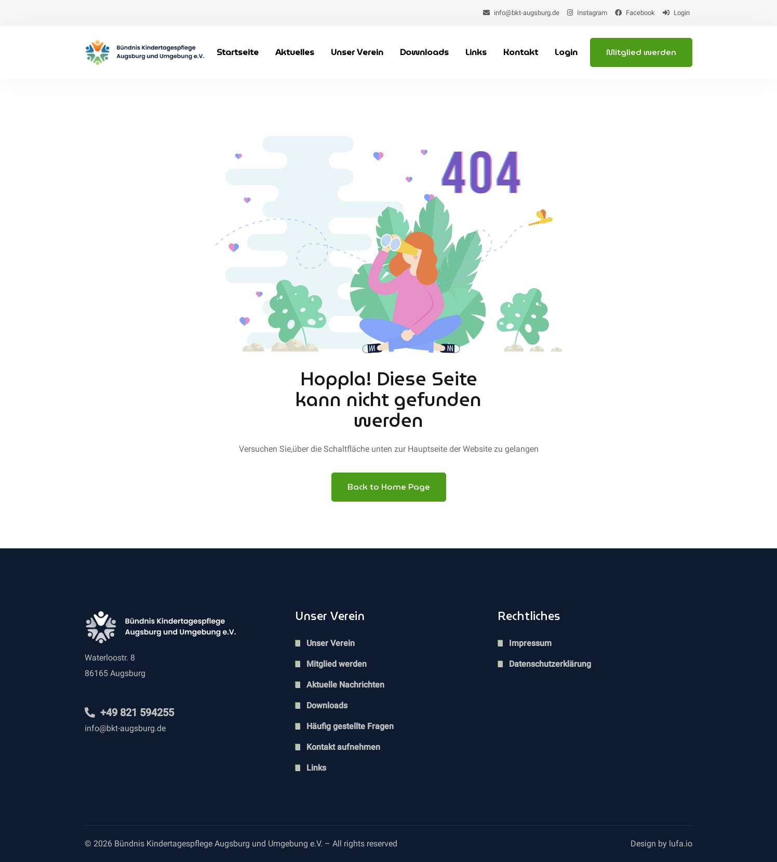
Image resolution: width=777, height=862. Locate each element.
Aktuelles (294, 52)
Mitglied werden (641, 52)
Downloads (424, 52)
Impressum (530, 643)
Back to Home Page (388, 486)
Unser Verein (357, 52)
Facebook (635, 13)
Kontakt (520, 52)
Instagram (587, 13)
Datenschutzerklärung (550, 664)
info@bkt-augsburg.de (521, 13)
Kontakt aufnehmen (343, 747)
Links (476, 52)
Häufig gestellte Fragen (350, 726)
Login (676, 13)
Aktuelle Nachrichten (345, 685)
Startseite (238, 52)
